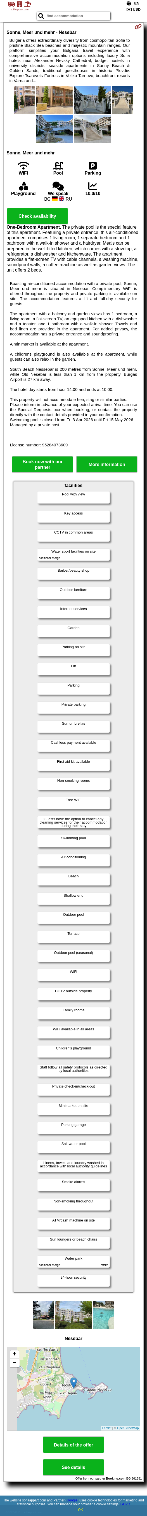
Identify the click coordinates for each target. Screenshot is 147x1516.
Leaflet (107, 1428)
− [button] (14, 1363)
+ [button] (14, 1354)
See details (73, 1467)
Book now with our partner (43, 464)
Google (72, 1500)
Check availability (37, 216)
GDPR (125, 1504)
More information (107, 464)
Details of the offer (73, 1445)
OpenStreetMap (128, 1428)
